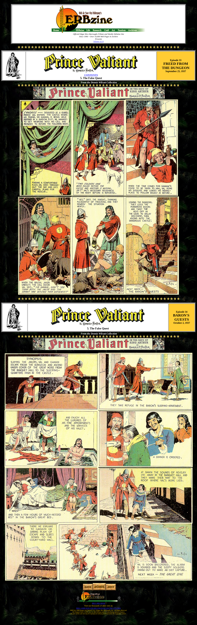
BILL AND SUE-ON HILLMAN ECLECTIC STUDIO (98, 608)
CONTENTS (91, 75)
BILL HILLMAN (98, 603)
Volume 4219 (98, 41)
